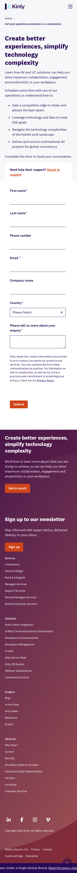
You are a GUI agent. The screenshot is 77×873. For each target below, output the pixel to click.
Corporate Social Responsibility (23, 771)
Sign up (14, 547)
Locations (10, 784)
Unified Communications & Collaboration (29, 631)
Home (8, 18)
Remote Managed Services (20, 597)
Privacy (35, 849)
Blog (7, 698)
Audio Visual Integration (19, 624)
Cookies (47, 849)
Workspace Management (19, 644)
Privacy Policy (45, 380)
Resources (11, 717)
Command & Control (17, 677)
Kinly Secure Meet (15, 657)
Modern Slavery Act (16, 849)
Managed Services (15, 584)
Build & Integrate (15, 577)
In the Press (12, 704)
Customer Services (16, 791)
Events (9, 651)
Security (10, 758)
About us (10, 739)
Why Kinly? (11, 745)
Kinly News (11, 711)
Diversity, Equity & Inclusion (21, 765)
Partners (10, 778)
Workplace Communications (21, 638)
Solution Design (14, 571)
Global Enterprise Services (21, 604)
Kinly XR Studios (14, 664)
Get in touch (17, 488)
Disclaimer (32, 856)
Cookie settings (14, 856)
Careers (9, 751)
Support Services (15, 590)
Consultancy (12, 564)
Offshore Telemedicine (18, 671)
